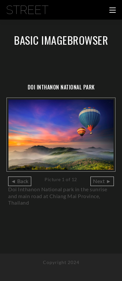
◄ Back (20, 181)
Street (27, 10)
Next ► (102, 181)
